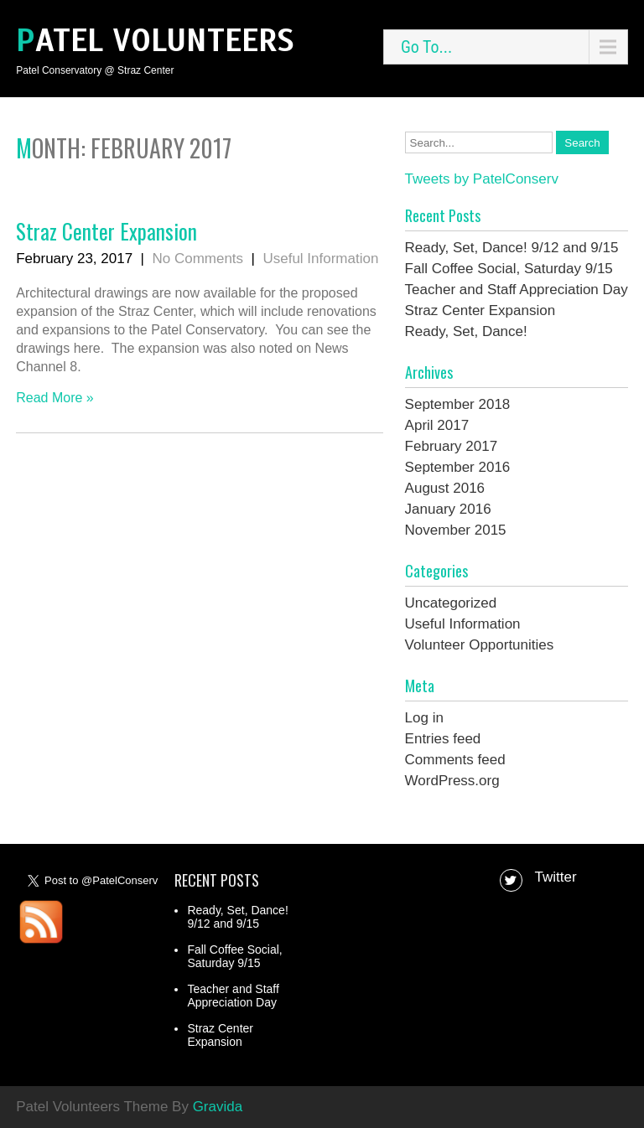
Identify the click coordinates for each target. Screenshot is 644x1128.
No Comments (197, 258)
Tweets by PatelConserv (481, 179)
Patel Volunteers (155, 40)
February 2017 (451, 446)
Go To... (426, 47)
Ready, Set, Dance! (466, 331)
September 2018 (458, 404)
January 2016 (448, 509)
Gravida (218, 1107)
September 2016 (458, 467)
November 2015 (455, 530)
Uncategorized (451, 603)
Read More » (55, 398)
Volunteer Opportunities (479, 645)
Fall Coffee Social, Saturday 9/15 (509, 269)
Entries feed (443, 739)
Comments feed (455, 760)
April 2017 (437, 425)
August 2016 (445, 488)
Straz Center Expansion (106, 230)
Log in (424, 718)
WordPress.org (452, 781)
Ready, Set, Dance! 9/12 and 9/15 (512, 248)
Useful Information (320, 258)
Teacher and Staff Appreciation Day (516, 290)
